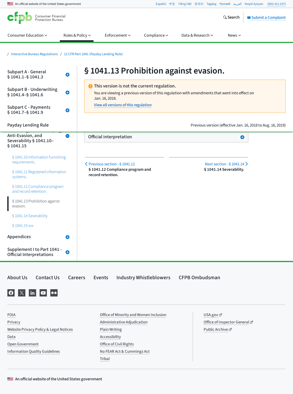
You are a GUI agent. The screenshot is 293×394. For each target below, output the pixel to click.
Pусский (225, 4)
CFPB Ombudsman (199, 277)
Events (101, 277)
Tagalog (211, 4)
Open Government (23, 344)
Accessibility (110, 337)
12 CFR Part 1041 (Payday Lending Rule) (93, 54)
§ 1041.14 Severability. (30, 216)
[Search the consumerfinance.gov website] (231, 17)
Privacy (13, 322)
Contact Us (48, 277)
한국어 (199, 4)
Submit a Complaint (266, 18)
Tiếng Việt (184, 4)
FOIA (11, 315)
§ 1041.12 (112, 164)
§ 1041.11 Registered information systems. (39, 174)
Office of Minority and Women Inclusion (133, 315)
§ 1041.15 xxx (22, 226)
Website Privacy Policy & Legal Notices (40, 329)
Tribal (105, 359)
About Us (17, 277)
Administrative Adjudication (123, 322)
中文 (172, 4)
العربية (237, 4)
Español (161, 4)
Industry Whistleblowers (143, 277)
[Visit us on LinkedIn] (32, 292)
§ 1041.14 (224, 164)
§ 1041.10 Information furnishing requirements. (39, 159)
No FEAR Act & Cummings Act (125, 351)
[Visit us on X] (21, 292)
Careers (76, 277)
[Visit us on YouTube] (43, 292)
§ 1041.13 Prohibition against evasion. (36, 203)
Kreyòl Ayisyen (254, 4)
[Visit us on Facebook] (11, 292)
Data (11, 337)
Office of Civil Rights (117, 344)
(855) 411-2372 (276, 4)
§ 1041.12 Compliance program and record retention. (37, 188)
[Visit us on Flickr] (54, 292)
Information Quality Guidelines (33, 351)
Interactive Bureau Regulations (34, 54)
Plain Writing (111, 329)
